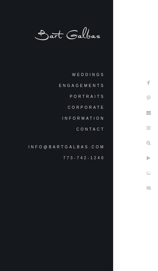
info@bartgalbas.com (66, 147)
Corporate (86, 107)
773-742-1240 (84, 158)
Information (83, 118)
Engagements (82, 86)
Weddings (88, 75)
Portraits (87, 96)
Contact (90, 129)
